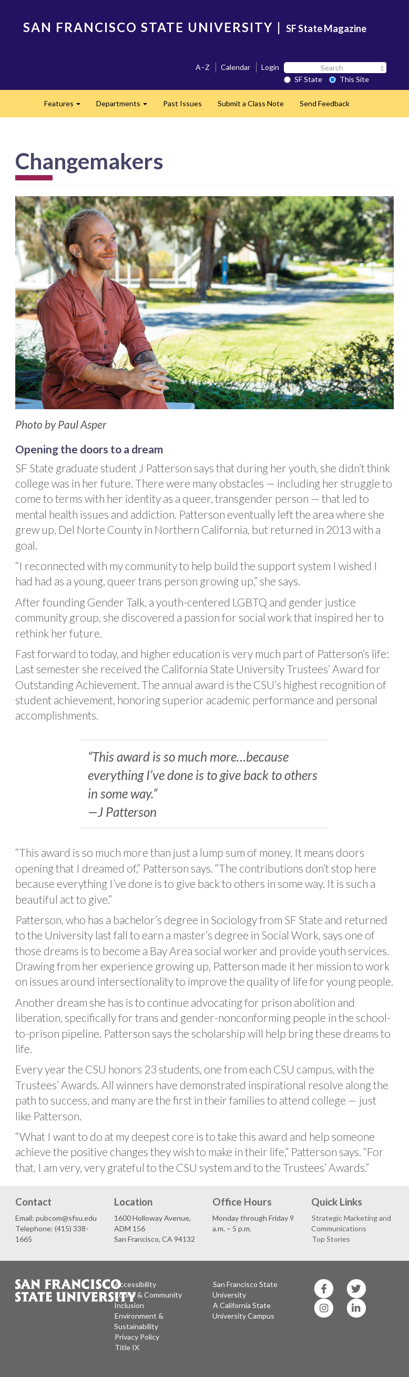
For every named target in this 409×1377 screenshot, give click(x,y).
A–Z (203, 67)
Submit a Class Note (251, 103)
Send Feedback (325, 103)
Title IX (127, 1347)
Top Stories (331, 1238)
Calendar (235, 67)
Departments (125, 106)
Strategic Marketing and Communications (351, 1223)
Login (270, 67)
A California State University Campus (243, 1310)
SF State (303, 79)
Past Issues (182, 103)
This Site (349, 79)
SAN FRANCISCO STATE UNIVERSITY (148, 27)
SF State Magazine (326, 28)
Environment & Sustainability (138, 1321)
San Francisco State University (245, 1289)
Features (66, 106)
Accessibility (135, 1284)
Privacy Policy (137, 1336)
